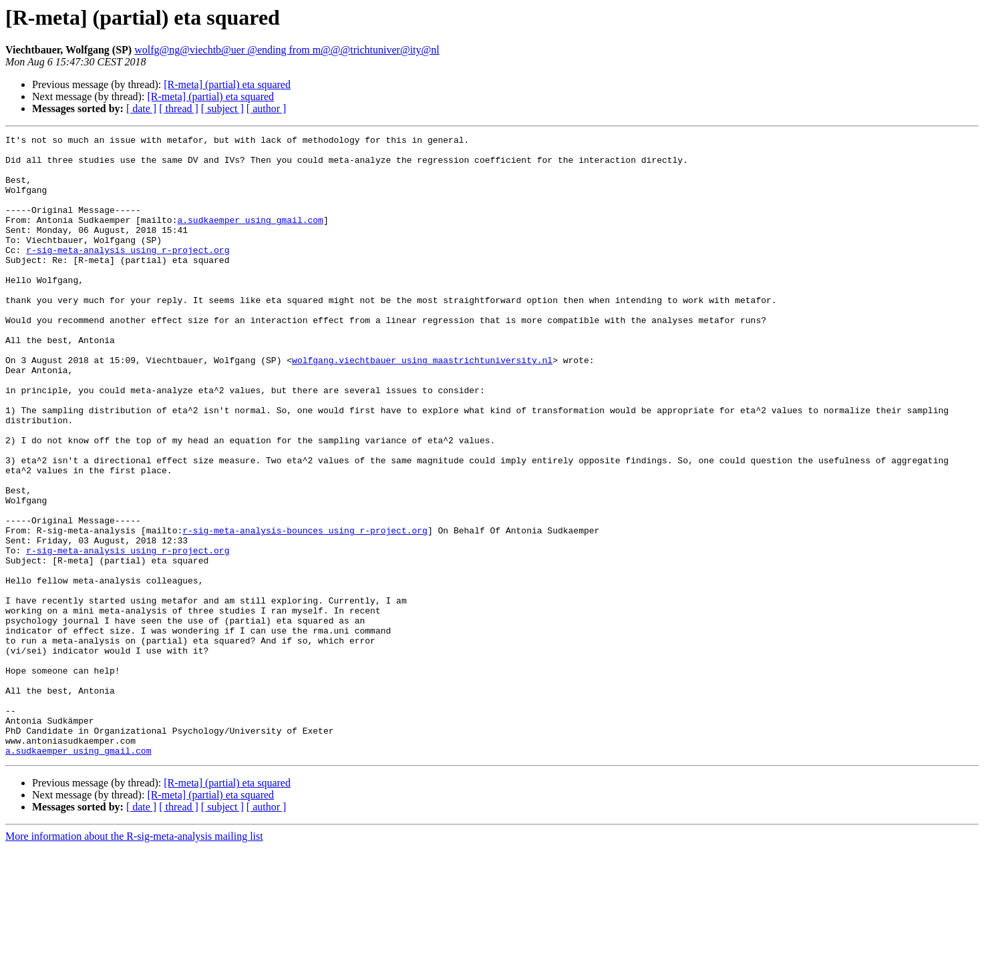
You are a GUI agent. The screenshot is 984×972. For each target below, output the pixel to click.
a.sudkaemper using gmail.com (250, 238)
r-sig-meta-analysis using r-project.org (127, 274)
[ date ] (141, 108)
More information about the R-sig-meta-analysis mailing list (134, 960)
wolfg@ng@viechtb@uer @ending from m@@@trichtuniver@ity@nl (287, 49)
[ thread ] (178, 108)
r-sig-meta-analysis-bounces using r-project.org (305, 610)
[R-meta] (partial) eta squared (227, 84)
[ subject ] (222, 108)
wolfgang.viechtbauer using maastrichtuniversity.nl (422, 406)
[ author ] (267, 108)
